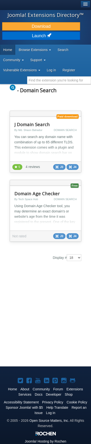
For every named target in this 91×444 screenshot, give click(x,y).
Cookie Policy (77, 402)
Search (63, 50)
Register (69, 70)
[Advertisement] (45, 317)
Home (7, 50)
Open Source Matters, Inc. (49, 420)
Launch (41, 35)
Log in (51, 70)
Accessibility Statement (21, 402)
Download (41, 26)
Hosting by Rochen (45, 441)
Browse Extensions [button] (35, 50)
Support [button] (38, 60)
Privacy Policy (52, 402)
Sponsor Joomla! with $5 (24, 407)
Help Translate (57, 407)
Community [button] (13, 60)
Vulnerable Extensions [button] (21, 70)
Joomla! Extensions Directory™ (46, 14)
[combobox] (59, 80)
